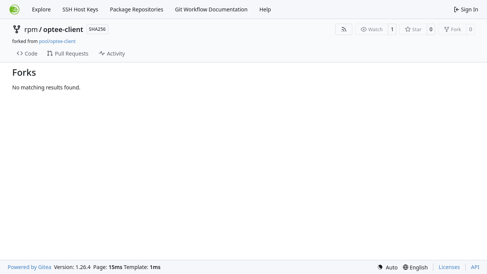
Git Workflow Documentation (211, 9)
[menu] (387, 267)
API (475, 267)
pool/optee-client (57, 41)
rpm (31, 29)
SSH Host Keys (80, 9)
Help (265, 9)
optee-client (63, 29)
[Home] (14, 9)
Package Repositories (136, 9)
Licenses (449, 267)
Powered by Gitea (29, 267)
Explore (41, 9)
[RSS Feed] (344, 29)
